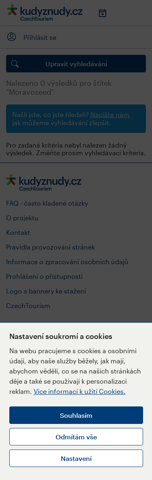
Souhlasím (76, 415)
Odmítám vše (76, 437)
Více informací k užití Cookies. (80, 391)
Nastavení (76, 458)
